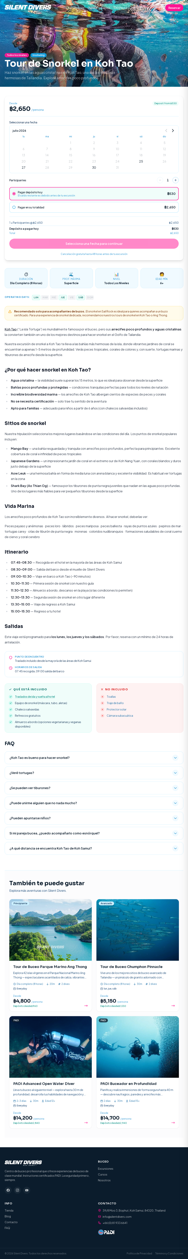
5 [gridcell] (164, 143)
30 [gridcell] (94, 167)
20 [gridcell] (24, 161)
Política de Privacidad (139, 1253)
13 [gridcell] (23, 155)
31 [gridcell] (117, 167)
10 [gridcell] (117, 149)
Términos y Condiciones (169, 1253)
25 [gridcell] (141, 161)
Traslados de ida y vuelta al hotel (35, 696)
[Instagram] (17, 1190)
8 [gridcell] (71, 149)
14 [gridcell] (47, 155)
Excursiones (76, 7)
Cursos (92, 7)
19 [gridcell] (164, 155)
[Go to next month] (172, 130)
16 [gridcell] (94, 155)
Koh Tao (11, 329)
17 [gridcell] (117, 155)
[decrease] (160, 180)
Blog (8, 1216)
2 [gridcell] (94, 143)
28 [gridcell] (47, 167)
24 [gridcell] (117, 161)
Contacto (120, 7)
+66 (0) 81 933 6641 (115, 1223)
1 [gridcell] (70, 143)
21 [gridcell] (47, 161)
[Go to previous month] (166, 130)
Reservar (174, 7)
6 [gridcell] (23, 149)
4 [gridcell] (141, 143)
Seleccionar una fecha (23, 122)
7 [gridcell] (47, 149)
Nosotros (104, 1180)
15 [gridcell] (70, 155)
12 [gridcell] (164, 149)
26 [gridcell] (164, 161)
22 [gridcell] (71, 161)
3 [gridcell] (117, 143)
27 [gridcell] (23, 167)
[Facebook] (8, 1190)
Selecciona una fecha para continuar (94, 244)
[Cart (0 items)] (160, 7)
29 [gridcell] (70, 167)
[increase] (175, 180)
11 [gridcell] (141, 149)
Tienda (105, 7)
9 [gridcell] (94, 149)
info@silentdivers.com (117, 1216)
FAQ (7, 1228)
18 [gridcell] (141, 155)
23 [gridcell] (94, 161)
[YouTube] (26, 1190)
